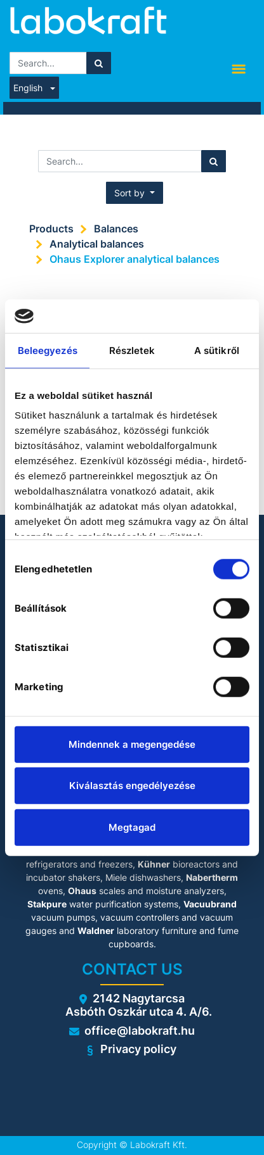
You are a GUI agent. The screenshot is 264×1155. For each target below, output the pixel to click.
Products (51, 228)
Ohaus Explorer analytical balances (135, 259)
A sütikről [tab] (216, 350)
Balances (116, 228)
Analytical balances (97, 243)
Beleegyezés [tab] (47, 350)
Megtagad (132, 827)
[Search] (98, 63)
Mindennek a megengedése (132, 744)
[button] (134, 193)
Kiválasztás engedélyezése (132, 785)
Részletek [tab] (132, 350)
